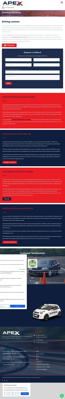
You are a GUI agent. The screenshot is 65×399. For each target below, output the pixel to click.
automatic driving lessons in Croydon (21, 119)
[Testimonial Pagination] (30, 280)
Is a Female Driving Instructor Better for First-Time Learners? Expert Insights (14, 357)
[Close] (24, 256)
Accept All (25, 393)
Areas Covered (39, 353)
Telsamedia (42, 377)
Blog (37, 359)
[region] (16, 389)
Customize (8, 393)
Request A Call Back (9, 162)
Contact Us (39, 361)
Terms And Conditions (41, 369)
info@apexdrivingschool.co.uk (42, 342)
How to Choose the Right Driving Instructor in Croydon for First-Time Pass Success (16, 363)
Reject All (17, 393)
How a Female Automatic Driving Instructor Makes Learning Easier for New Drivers (15, 352)
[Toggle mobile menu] (62, 2)
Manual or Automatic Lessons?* (12, 70)
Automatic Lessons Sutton (42, 364)
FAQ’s (37, 351)
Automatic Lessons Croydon (43, 366)
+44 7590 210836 (8, 7)
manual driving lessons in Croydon (19, 37)
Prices (37, 356)
